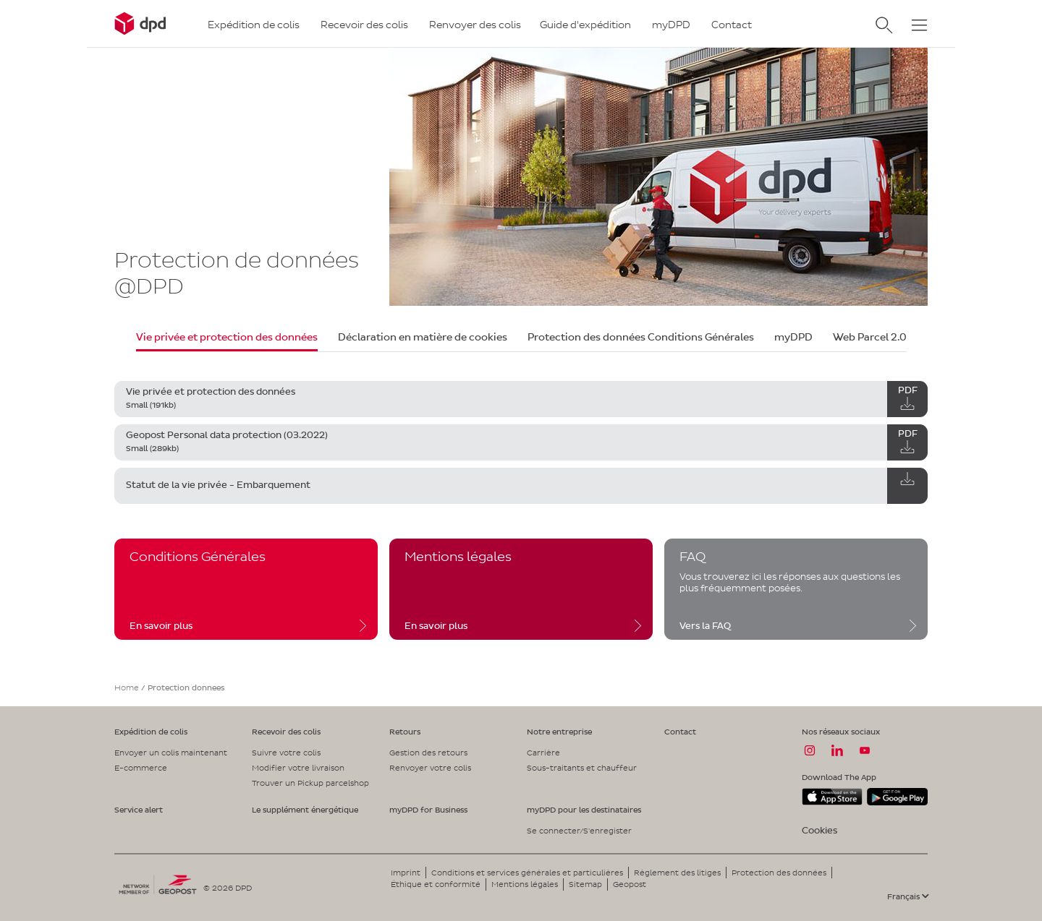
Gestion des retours (428, 752)
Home (126, 687)
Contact (680, 732)
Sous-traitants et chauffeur (582, 768)
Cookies (819, 830)
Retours (404, 732)
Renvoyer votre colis (430, 768)
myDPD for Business (428, 810)
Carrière (543, 752)
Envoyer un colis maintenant (170, 752)
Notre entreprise (559, 732)
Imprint (405, 873)
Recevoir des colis (286, 732)
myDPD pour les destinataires (584, 810)
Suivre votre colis (286, 752)
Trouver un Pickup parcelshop (310, 783)
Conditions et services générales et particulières (527, 873)
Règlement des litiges (677, 873)
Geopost (629, 884)
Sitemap (585, 884)
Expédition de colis (150, 732)
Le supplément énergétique (305, 810)
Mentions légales (524, 884)
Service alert (138, 810)
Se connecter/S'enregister (579, 831)
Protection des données (779, 873)
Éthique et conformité (435, 884)
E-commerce (140, 768)
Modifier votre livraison (298, 768)
